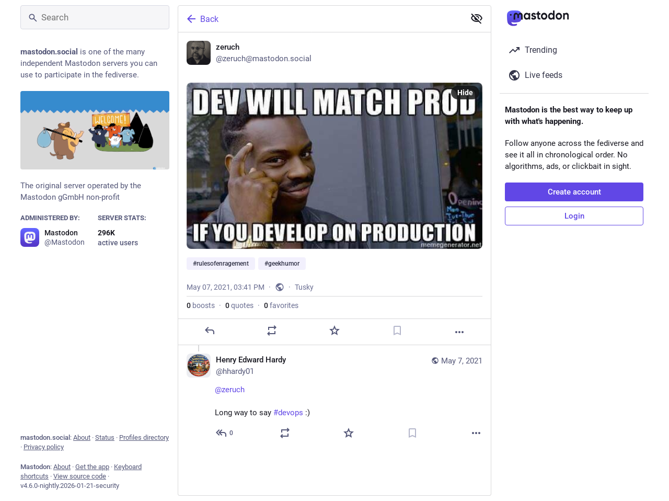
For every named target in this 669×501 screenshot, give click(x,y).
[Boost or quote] (272, 330)
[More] (459, 332)
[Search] (94, 17)
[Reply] (209, 330)
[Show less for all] (477, 18)
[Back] (320, 19)
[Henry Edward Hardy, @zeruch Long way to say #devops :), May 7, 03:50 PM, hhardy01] (334, 397)
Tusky (304, 287)
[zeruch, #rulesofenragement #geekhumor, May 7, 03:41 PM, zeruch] (334, 188)
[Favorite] (334, 330)
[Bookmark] (397, 330)
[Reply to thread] (225, 433)
